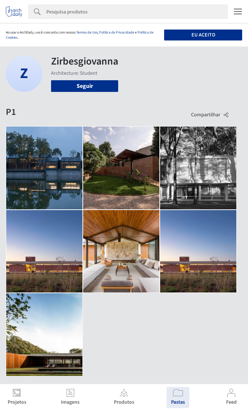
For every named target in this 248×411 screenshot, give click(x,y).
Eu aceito (203, 35)
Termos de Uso (87, 32)
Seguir (85, 86)
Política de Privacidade (116, 32)
